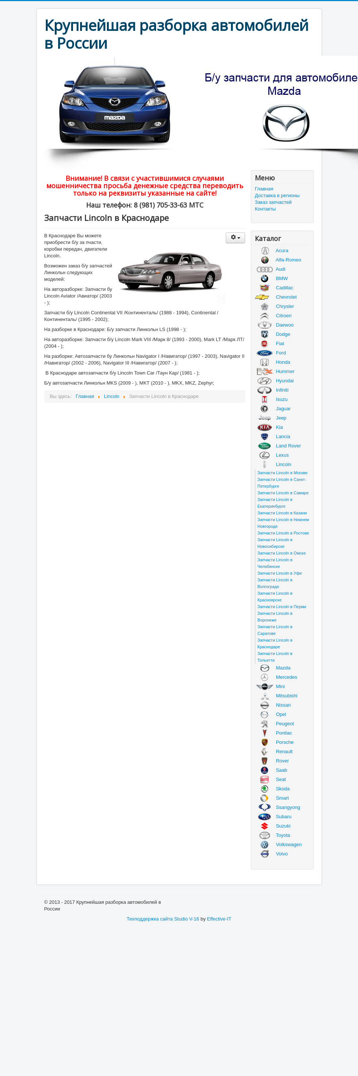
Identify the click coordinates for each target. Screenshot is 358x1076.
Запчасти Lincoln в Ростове (283, 533)
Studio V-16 (186, 919)
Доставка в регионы (277, 195)
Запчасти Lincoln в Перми (281, 606)
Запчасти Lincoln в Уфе (279, 573)
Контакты (265, 209)
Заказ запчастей (273, 202)
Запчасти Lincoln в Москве (282, 472)
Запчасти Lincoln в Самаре (282, 493)
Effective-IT (219, 919)
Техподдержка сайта (150, 919)
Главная (264, 189)
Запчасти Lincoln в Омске (281, 553)
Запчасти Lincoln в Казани (282, 513)
